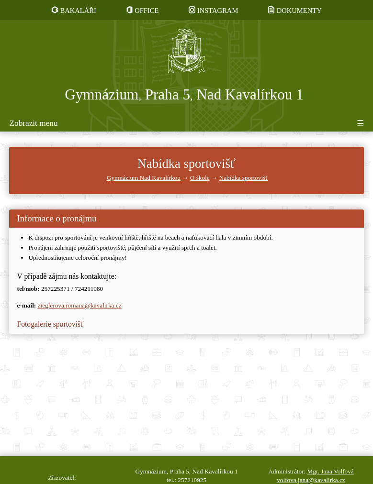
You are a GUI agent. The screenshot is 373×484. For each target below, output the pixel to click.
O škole (200, 177)
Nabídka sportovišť (244, 177)
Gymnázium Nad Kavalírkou (144, 177)
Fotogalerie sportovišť (50, 324)
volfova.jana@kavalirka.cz (311, 480)
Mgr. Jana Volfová (330, 471)
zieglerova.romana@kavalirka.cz (80, 305)
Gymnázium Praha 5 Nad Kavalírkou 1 (184, 94)
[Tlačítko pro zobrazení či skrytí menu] (186, 125)
